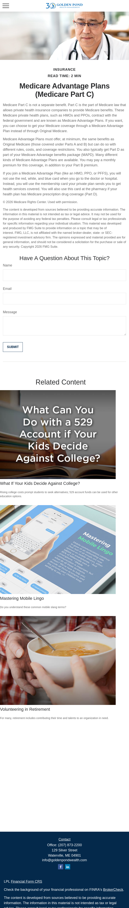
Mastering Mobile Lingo (22, 598)
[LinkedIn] (67, 866)
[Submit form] (13, 347)
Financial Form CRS (26, 881)
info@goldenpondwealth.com (64, 860)
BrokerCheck (113, 890)
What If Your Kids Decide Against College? (40, 483)
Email (7, 289)
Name (7, 265)
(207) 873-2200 (70, 845)
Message (10, 312)
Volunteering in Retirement (25, 709)
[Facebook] (60, 866)
